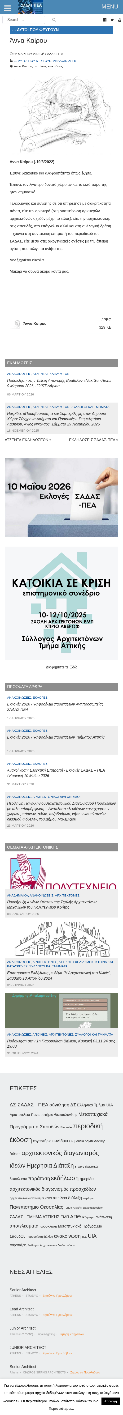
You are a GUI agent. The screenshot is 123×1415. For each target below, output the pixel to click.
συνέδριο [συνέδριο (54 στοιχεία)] (60, 1141)
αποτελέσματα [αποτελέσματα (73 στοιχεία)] (24, 1226)
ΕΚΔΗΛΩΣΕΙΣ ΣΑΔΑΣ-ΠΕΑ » (93, 440)
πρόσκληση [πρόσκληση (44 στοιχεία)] (48, 1226)
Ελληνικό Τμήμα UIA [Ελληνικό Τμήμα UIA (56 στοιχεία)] (95, 1105)
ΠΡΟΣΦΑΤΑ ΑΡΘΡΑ (24, 686)
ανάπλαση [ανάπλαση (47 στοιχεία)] (104, 1217)
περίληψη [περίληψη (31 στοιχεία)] (88, 1198)
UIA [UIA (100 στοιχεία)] (92, 1236)
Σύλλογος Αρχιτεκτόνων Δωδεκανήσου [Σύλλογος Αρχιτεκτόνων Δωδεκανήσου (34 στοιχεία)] (51, 1245)
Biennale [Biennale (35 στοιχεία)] (66, 1127)
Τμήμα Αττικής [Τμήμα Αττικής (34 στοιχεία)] (73, 1207)
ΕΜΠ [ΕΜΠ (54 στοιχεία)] (65, 1217)
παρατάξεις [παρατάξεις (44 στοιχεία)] (18, 1245)
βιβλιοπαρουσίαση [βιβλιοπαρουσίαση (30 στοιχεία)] (93, 1207)
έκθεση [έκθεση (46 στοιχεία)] (15, 1154)
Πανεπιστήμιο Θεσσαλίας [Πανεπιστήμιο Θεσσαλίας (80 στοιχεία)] (36, 1207)
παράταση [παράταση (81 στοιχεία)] (39, 1178)
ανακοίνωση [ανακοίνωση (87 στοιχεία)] (67, 1236)
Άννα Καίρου (35, 324)
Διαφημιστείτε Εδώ (61, 667)
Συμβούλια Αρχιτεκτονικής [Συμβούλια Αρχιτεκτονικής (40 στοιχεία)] (87, 1141)
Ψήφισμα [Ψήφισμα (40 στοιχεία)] (88, 1217)
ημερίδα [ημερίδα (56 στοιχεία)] (87, 1179)
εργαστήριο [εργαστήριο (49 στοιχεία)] (42, 1141)
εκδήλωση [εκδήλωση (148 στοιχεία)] (65, 1177)
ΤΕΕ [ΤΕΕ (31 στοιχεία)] (84, 1236)
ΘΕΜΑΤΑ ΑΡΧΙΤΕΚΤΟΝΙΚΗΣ (32, 847)
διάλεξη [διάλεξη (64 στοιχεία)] (75, 1197)
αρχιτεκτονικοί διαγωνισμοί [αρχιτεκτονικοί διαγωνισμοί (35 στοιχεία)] (27, 1198)
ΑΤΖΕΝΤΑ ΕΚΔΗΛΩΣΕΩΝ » (28, 440)
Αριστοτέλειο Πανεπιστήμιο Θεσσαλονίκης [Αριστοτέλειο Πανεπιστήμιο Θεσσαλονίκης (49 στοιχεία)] (43, 1115)
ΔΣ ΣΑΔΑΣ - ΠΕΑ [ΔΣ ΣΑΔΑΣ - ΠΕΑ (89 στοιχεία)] (29, 1104)
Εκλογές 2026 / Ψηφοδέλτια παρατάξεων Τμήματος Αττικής (56, 737)
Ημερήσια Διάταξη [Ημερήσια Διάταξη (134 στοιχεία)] (50, 1165)
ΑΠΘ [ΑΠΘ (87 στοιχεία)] (75, 1216)
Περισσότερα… (61, 1409)
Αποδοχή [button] (110, 1401)
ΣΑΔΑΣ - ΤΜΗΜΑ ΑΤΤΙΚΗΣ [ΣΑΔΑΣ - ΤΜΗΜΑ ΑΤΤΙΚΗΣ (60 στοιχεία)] (35, 1217)
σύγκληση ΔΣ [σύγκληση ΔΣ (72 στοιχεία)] (62, 1104)
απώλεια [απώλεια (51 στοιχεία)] (60, 1198)
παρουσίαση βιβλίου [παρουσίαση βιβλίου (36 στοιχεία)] (39, 1236)
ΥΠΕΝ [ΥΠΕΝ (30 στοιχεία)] (48, 1198)
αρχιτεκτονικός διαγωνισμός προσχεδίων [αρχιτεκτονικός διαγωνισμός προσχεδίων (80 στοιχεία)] (53, 1189)
